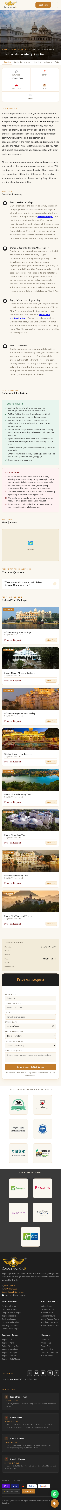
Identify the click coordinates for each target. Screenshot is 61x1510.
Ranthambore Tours (49, 1322)
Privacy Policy (47, 1349)
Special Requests (14, 1051)
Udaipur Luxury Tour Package (18, 754)
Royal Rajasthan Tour (50, 1325)
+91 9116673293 (9, 1289)
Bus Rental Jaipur (9, 1319)
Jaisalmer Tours (48, 1316)
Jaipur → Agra (8, 1343)
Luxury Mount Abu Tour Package (19, 673)
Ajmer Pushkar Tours (50, 1319)
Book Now (43, 5)
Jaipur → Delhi (8, 1340)
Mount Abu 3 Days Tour (15, 835)
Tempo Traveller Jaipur (11, 1313)
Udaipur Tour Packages (19, 49)
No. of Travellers (14, 1031)
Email (7, 1013)
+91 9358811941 (9, 1286)
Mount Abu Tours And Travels (18, 916)
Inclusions (48, 62)
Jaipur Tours (46, 1306)
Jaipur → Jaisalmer (10, 1349)
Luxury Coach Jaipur (10, 1329)
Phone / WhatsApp (14, 1003)
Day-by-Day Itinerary (22, 62)
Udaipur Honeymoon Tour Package (20, 713)
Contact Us (46, 1343)
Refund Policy (47, 1356)
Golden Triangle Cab (10, 1346)
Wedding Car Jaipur (10, 1325)
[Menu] (55, 5)
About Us (45, 1340)
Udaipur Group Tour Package (17, 632)
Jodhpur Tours (47, 1309)
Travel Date (11, 1022)
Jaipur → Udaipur (9, 1356)
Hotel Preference (14, 1041)
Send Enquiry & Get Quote (30, 1067)
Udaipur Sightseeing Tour (16, 875)
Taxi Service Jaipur (10, 1309)
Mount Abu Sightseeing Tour (17, 794)
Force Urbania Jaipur (11, 1322)
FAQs (57, 62)
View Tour (51, 640)
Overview (7, 62)
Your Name (10, 994)
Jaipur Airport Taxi (9, 1316)
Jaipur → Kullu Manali (11, 1359)
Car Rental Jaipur (9, 1306)
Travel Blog (46, 1346)
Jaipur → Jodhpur (9, 1352)
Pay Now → (28, 1491)
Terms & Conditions (49, 1352)
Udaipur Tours (47, 1313)
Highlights (37, 62)
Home (4, 49)
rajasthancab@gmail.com (13, 1292)
